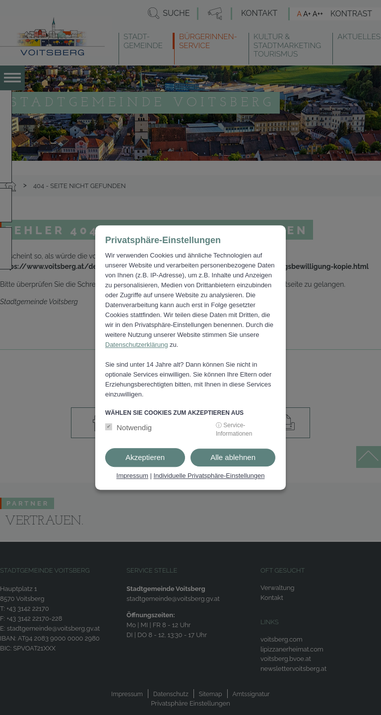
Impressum (132, 476)
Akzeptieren (145, 458)
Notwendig (134, 428)
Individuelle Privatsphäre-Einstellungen (208, 476)
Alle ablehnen (232, 458)
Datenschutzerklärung (136, 344)
